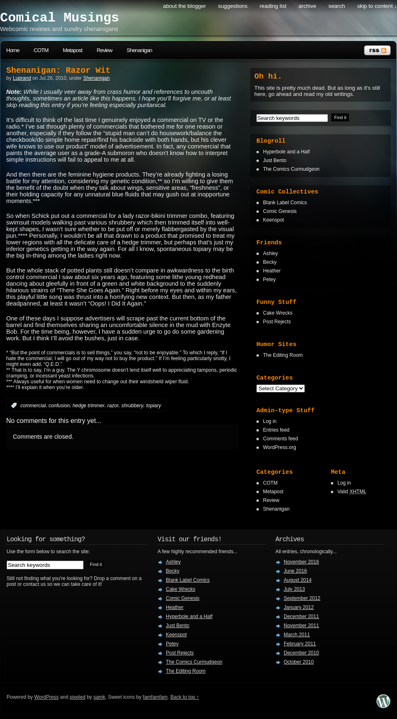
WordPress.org (279, 447)
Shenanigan (139, 50)
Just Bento (275, 160)
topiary (153, 405)
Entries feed (276, 430)
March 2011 (297, 635)
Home (12, 50)
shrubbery (132, 405)
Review (104, 50)
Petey (269, 279)
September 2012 (302, 598)
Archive (307, 6)
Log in (270, 421)
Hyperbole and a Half (286, 152)
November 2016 (301, 562)
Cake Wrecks (277, 313)
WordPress (46, 697)
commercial (32, 405)
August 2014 (297, 580)
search (336, 6)
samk (99, 697)
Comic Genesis (280, 211)
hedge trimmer (88, 405)
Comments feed (280, 439)
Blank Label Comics (285, 202)
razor (112, 405)
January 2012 (299, 607)
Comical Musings (59, 18)
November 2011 (301, 625)
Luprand (22, 78)
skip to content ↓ (377, 6)
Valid (351, 491)
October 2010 (299, 662)
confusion (58, 405)
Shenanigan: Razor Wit (58, 70)
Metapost (72, 50)
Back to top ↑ (184, 697)
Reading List (273, 6)
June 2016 (295, 571)
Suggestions (232, 6)
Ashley (270, 253)
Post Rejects (277, 322)
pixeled (78, 697)
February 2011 (300, 644)
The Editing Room (283, 355)
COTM (41, 50)
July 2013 (294, 589)
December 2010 (301, 653)
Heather (272, 271)
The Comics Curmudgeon (291, 169)
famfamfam (155, 697)
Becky (270, 262)
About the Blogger (184, 6)
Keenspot (273, 220)
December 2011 (301, 616)
